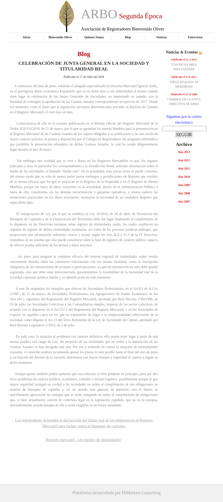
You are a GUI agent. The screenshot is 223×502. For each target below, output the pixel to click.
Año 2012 (184, 160)
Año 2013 (184, 152)
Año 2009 (184, 185)
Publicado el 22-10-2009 (184, 94)
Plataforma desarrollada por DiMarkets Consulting (116, 492)
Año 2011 (184, 168)
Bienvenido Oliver (60, 37)
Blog (128, 37)
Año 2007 (184, 201)
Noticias (161, 37)
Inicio (26, 37)
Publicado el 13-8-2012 (184, 76)
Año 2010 (184, 176)
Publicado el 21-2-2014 (184, 59)
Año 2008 (184, 193)
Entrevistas (195, 37)
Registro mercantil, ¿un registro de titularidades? (84, 440)
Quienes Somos (94, 37)
